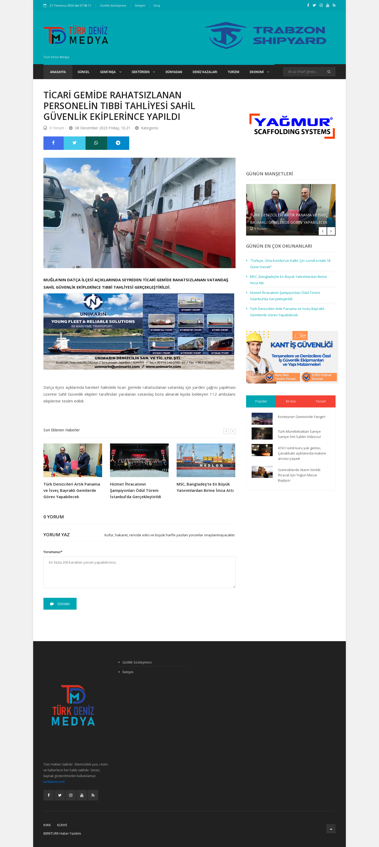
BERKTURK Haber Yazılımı (62, 833)
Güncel (84, 72)
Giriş (156, 5)
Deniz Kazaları (205, 72)
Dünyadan (174, 72)
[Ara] (329, 71)
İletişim (140, 5)
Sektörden (143, 72)
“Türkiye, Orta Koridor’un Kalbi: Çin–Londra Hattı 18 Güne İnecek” (290, 263)
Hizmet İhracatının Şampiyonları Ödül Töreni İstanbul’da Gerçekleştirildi (135, 490)
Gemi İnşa (110, 72)
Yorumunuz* (53, 552)
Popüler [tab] (261, 401)
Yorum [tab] (321, 401)
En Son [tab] (291, 401)
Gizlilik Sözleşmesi (113, 5)
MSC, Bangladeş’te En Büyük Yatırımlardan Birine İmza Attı (205, 487)
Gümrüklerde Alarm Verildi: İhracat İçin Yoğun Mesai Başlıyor (299, 475)
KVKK (47, 825)
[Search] (309, 71)
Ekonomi (259, 72)
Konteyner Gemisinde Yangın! (301, 416)
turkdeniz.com (54, 781)
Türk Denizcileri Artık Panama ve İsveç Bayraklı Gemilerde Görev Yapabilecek (71, 490)
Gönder (60, 603)
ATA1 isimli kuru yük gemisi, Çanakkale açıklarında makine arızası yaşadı (302, 453)
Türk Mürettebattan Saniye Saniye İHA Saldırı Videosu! (299, 434)
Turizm (233, 72)
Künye (62, 825)
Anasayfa (58, 72)
